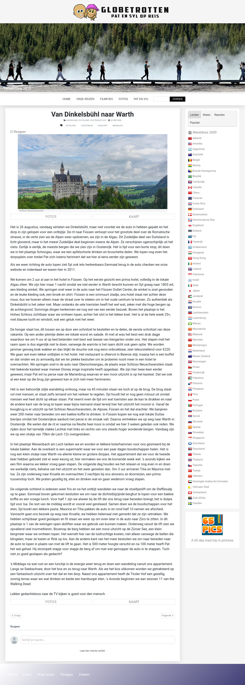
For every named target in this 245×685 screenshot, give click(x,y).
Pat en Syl (141, 99)
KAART (134, 217)
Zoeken (178, 99)
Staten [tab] (206, 114)
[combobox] (161, 99)
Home (67, 99)
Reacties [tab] (219, 114)
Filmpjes (106, 99)
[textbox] (97, 641)
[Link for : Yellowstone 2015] (122, 57)
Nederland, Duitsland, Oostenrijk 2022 (86, 120)
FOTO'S (51, 217)
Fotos (123, 99)
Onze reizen (85, 99)
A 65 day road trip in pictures (212, 540)
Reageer (18, 132)
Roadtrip (102, 126)
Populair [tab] (195, 122)
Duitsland (71, 126)
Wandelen (118, 126)
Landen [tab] (194, 114)
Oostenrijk (87, 126)
